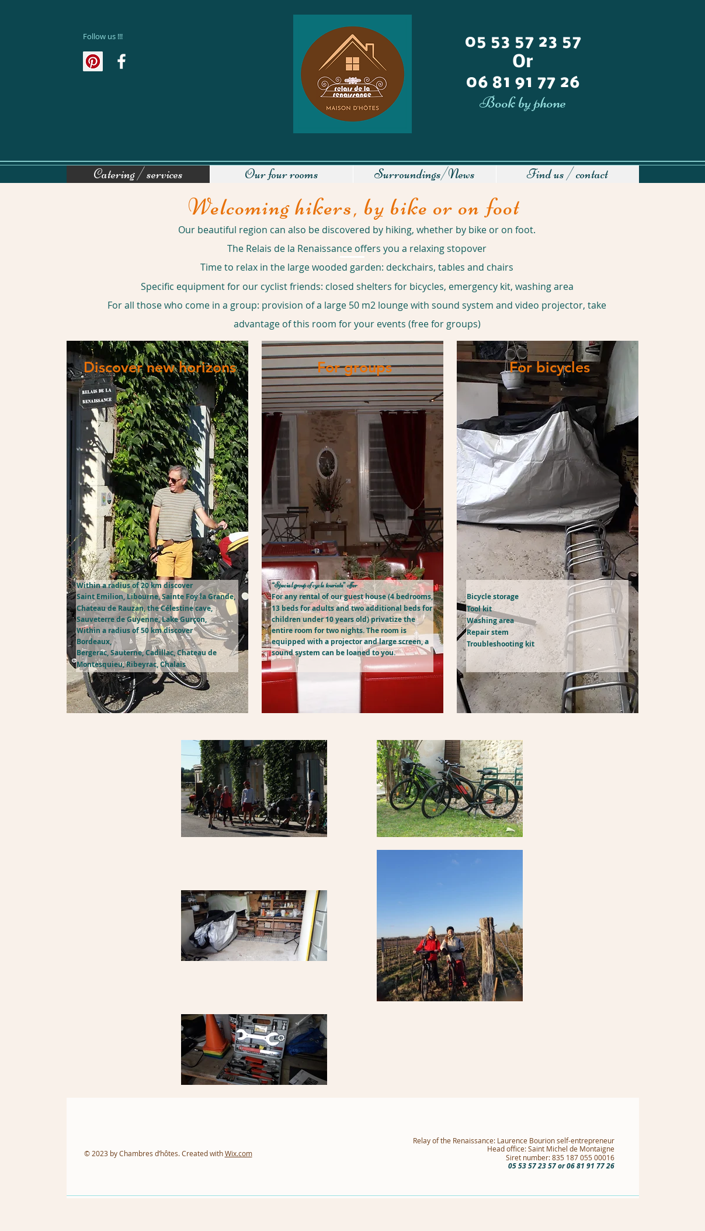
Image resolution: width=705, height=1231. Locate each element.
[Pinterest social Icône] (93, 61)
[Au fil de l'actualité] (121, 61)
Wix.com (238, 1153)
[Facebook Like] (110, 86)
